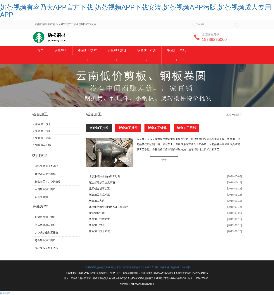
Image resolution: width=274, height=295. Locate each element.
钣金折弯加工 (42, 197)
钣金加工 (60, 50)
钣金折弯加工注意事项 (102, 182)
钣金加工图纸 (176, 50)
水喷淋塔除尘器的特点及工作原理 (108, 206)
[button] (87, 59)
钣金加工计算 (146, 50)
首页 (40, 50)
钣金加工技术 (87, 50)
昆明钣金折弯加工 (99, 188)
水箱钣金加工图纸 (45, 189)
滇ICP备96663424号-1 (164, 273)
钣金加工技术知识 (99, 231)
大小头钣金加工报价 (46, 232)
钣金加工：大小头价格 (48, 181)
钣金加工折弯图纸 (45, 173)
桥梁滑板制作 (97, 212)
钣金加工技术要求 (99, 219)
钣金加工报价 (117, 50)
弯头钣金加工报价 (45, 224)
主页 (228, 114)
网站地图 (5, 293)
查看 (164, 159)
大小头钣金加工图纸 (46, 248)
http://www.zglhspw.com (142, 284)
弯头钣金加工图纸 (45, 240)
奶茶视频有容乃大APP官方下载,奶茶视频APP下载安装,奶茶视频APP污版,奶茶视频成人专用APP (135, 11)
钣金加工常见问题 (99, 194)
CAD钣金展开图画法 (46, 166)
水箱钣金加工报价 (45, 217)
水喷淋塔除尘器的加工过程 (104, 176)
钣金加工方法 (97, 200)
